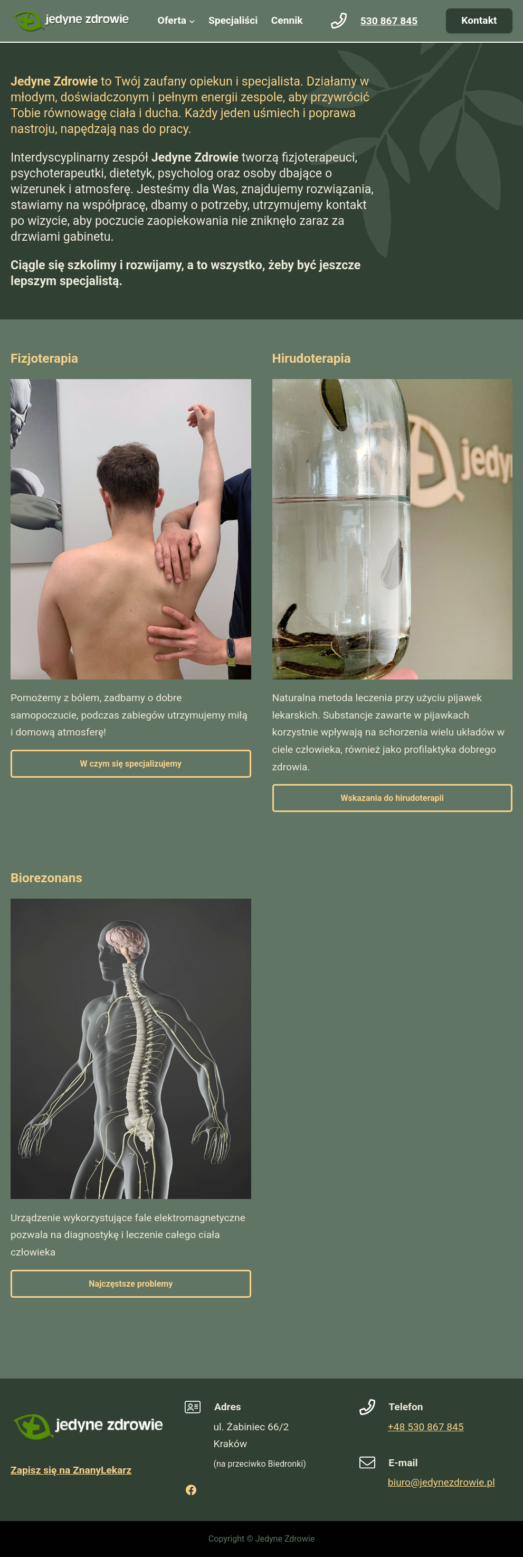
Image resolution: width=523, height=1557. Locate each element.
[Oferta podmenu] (192, 21)
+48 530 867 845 (426, 1427)
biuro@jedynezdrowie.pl (441, 1482)
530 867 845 (389, 21)
